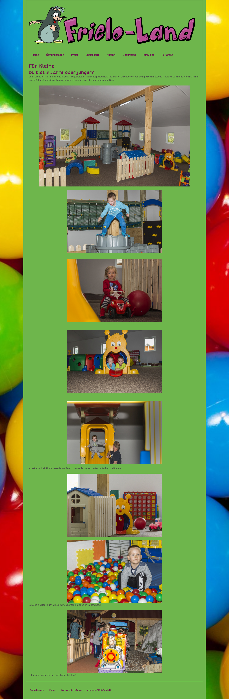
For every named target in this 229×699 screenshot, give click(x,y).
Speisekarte (92, 54)
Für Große (167, 54)
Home (35, 54)
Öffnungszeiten (55, 54)
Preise (74, 54)
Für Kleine (148, 54)
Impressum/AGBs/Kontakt (99, 690)
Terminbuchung (37, 690)
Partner (52, 690)
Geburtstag (129, 54)
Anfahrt (111, 54)
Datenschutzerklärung (71, 690)
